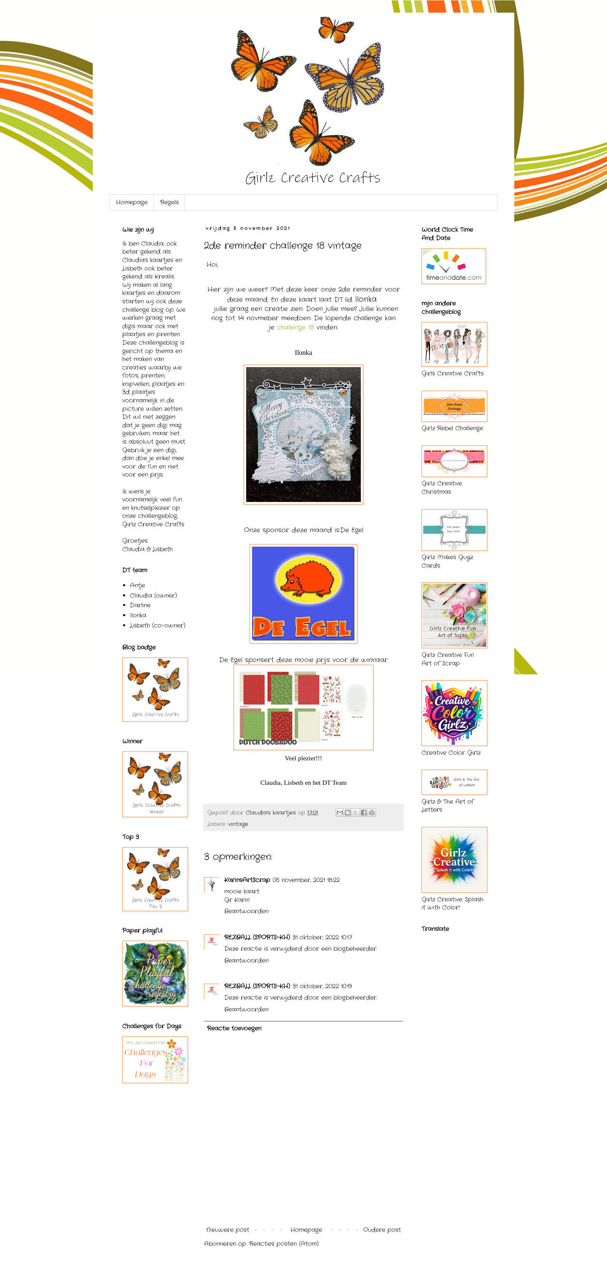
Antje (137, 585)
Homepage (132, 202)
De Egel (351, 530)
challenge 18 (295, 327)
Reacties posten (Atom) (284, 1244)
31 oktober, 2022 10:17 (322, 937)
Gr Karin (237, 900)
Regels (169, 202)
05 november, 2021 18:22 (306, 880)
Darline (140, 605)
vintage (238, 824)
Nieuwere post (227, 1230)
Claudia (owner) (153, 595)
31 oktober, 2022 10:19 (322, 986)
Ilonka (138, 615)
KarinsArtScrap (247, 880)
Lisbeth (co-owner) (157, 625)
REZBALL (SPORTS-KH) (257, 937)
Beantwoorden (246, 911)
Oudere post (382, 1230)
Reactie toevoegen (234, 1028)
